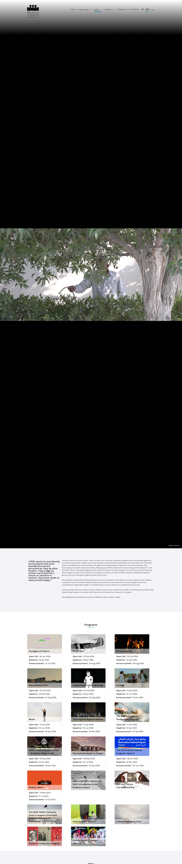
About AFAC (85, 9)
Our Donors (134, 9)
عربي (152, 9)
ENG (147, 9)
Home (73, 9)
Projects (109, 9)
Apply (97, 9)
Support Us (122, 9)
